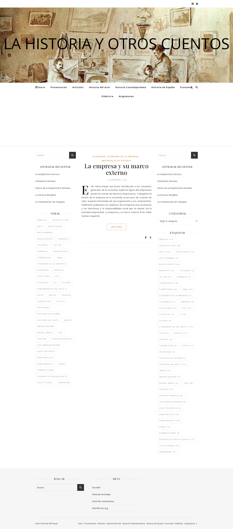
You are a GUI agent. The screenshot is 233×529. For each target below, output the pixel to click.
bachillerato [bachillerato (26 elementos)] (45, 239)
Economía (186, 87)
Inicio (41, 87)
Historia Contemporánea (130, 87)
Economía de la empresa (122, 156)
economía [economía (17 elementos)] (43, 270)
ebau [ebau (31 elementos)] (59, 257)
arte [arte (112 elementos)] (40, 226)
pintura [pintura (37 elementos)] (42, 339)
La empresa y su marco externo (116, 169)
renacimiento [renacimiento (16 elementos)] (45, 364)
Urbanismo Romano (45, 180)
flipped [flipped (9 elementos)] (66, 282)
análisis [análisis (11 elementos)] (42, 220)
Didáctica (107, 96)
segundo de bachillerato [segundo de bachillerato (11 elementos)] (52, 376)
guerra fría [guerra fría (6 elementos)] (44, 301)
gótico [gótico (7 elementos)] (61, 301)
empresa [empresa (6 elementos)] (59, 270)
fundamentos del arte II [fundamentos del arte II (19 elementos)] (52, 289)
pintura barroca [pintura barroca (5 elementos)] (62, 339)
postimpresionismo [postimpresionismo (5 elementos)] (49, 345)
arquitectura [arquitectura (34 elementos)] (61, 220)
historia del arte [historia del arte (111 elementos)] (47, 320)
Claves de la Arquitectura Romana (52, 187)
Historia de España (163, 87)
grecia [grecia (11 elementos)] (52, 295)
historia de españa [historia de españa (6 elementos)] (48, 314)
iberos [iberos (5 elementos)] (68, 320)
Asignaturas (126, 96)
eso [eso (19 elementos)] (57, 276)
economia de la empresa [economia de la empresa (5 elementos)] (51, 264)
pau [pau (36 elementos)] (60, 332)
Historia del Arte (99, 87)
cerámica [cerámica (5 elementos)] (42, 251)
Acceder (96, 487)
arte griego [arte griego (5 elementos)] (55, 226)
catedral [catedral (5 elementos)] (42, 245)
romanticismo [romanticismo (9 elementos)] (45, 370)
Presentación (59, 87)
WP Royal (53, 523)
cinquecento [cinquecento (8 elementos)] (61, 251)
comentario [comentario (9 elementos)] (44, 257)
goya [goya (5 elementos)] (40, 295)
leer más (116, 226)
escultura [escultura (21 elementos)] (43, 276)
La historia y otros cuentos (116, 43)
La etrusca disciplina (45, 194)
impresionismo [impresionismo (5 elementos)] (46, 326)
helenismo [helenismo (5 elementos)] (43, 307)
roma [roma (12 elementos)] (62, 364)
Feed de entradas (101, 494)
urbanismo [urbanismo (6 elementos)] (64, 382)
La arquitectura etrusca (47, 174)
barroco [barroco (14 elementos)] (64, 239)
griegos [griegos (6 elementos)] (66, 295)
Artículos (78, 87)
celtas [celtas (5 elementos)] (58, 245)
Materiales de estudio (116, 160)
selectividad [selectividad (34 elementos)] (44, 382)
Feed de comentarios (103, 501)
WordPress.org (100, 508)
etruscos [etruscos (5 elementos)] (43, 282)
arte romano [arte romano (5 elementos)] (45, 232)
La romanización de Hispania (50, 201)
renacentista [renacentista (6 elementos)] (45, 357)
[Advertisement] (116, 123)
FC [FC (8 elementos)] (55, 282)
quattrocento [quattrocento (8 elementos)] (46, 351)
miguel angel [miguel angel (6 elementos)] (45, 332)
